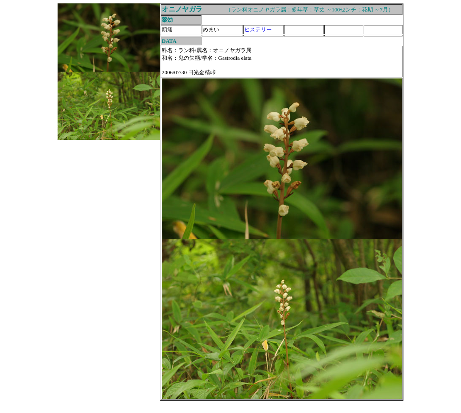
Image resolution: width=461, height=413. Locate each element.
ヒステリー (258, 29)
